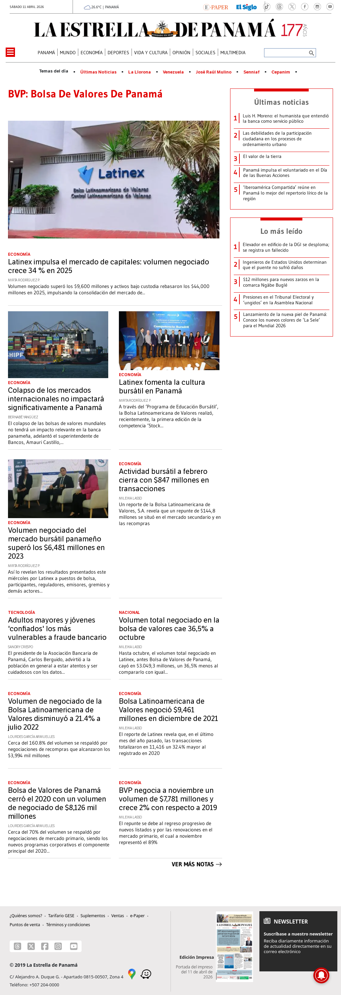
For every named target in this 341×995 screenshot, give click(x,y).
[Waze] (146, 973)
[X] (31, 946)
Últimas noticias (281, 102)
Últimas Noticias (98, 72)
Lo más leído (281, 231)
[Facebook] (45, 946)
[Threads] (17, 946)
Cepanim (280, 72)
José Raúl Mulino (213, 72)
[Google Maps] (132, 973)
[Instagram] (58, 946)
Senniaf (251, 72)
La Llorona (139, 72)
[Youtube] (74, 946)
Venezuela (173, 72)
